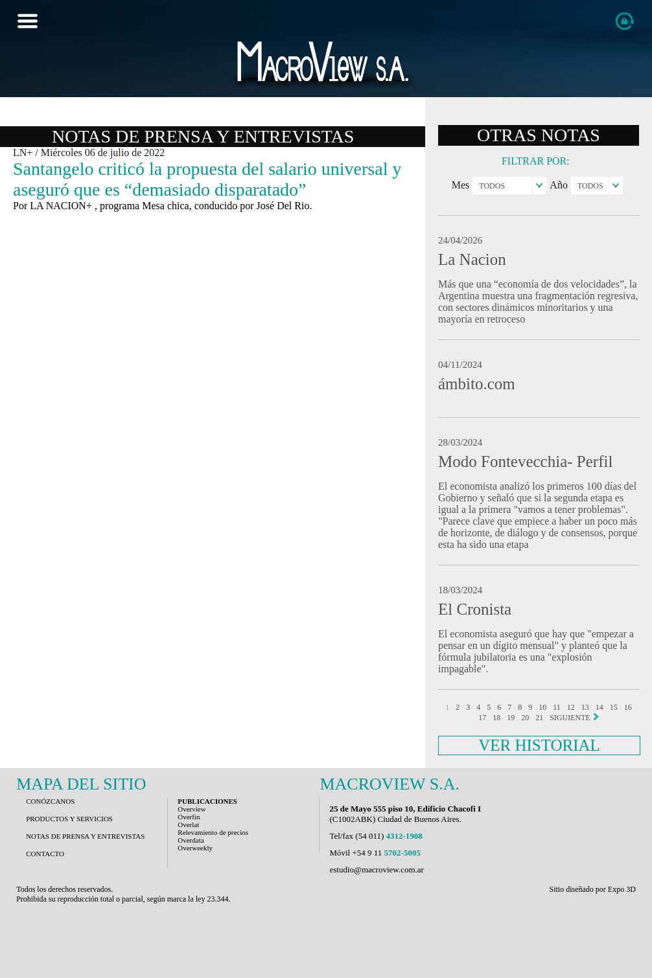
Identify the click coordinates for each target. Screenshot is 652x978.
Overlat (188, 824)
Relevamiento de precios (213, 832)
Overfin (189, 817)
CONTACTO (45, 854)
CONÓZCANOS (50, 801)
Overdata (191, 840)
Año (559, 184)
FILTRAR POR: (536, 160)
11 (557, 707)
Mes (461, 184)
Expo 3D (622, 889)
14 (599, 707)
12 (571, 707)
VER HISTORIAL (539, 745)
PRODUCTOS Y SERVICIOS (69, 819)
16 (628, 707)
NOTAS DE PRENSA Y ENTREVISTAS (85, 836)
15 (614, 707)
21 (539, 717)
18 (496, 717)
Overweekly (195, 848)
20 (525, 717)
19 (511, 717)
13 (585, 707)
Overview (191, 809)
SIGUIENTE (574, 717)
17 (482, 717)
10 (542, 707)
